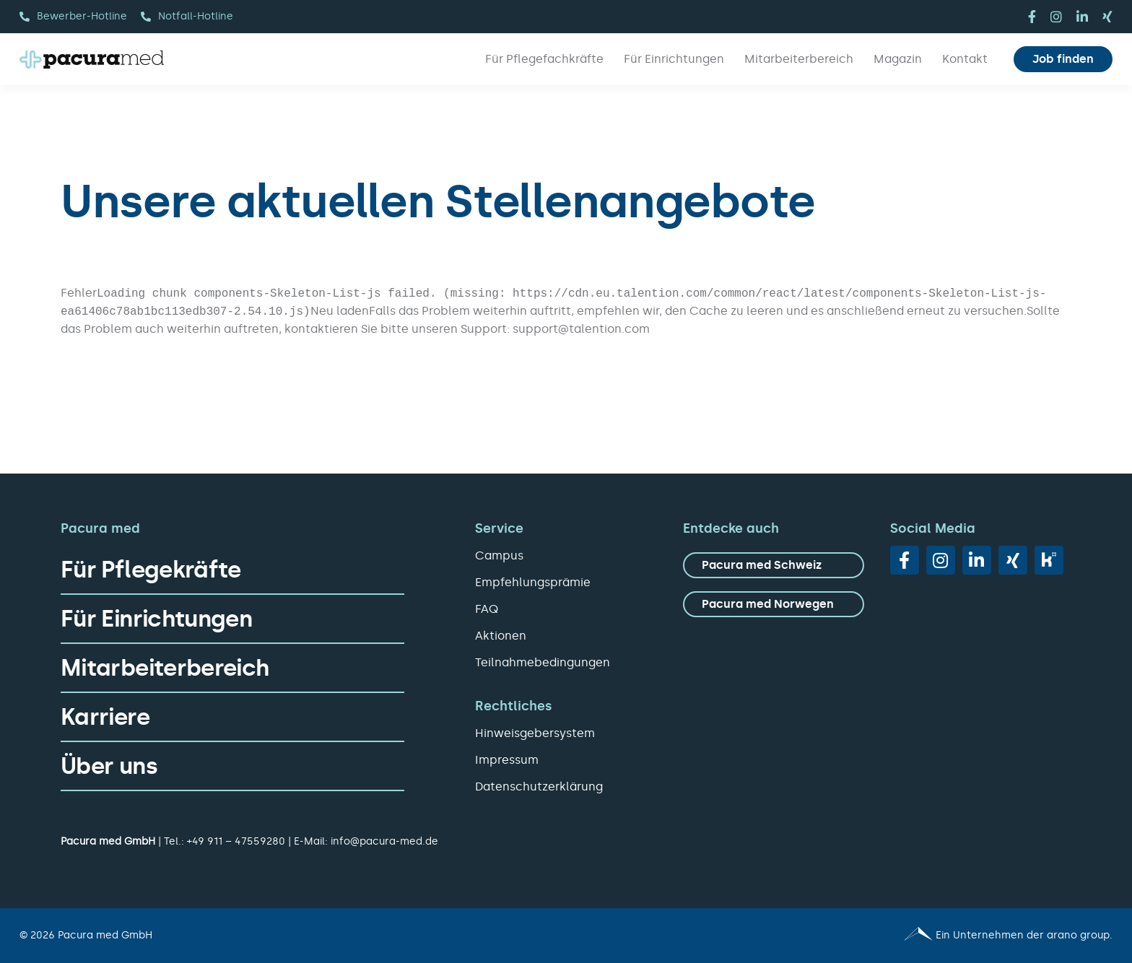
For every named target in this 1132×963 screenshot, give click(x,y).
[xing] (1107, 16)
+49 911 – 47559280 (236, 841)
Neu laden (339, 311)
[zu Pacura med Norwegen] (773, 604)
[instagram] (1056, 16)
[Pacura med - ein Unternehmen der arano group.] (846, 935)
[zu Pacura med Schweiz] (773, 565)
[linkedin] (1082, 16)
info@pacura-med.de (384, 841)
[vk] (1049, 560)
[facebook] (1032, 16)
